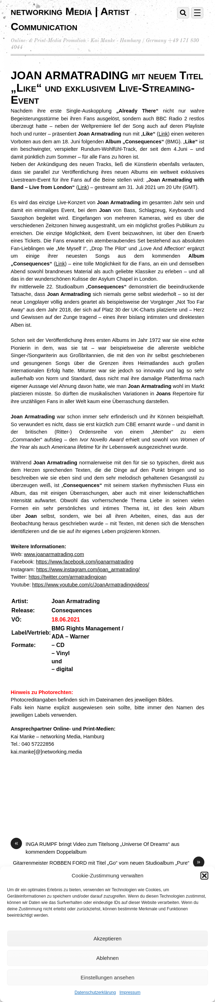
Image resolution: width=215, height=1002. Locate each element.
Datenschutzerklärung (95, 992)
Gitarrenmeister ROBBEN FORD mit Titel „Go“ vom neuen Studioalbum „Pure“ (108, 863)
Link (163, 134)
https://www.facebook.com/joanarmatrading (85, 562)
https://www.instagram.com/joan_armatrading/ (88, 569)
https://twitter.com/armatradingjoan (68, 577)
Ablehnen (107, 958)
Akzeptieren (107, 938)
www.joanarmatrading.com (54, 554)
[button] (204, 875)
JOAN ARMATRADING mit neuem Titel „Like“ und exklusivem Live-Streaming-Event (107, 88)
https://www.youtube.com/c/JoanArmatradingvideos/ (90, 585)
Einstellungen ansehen (108, 977)
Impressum (129, 992)
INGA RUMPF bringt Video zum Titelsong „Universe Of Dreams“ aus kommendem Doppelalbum (95, 848)
